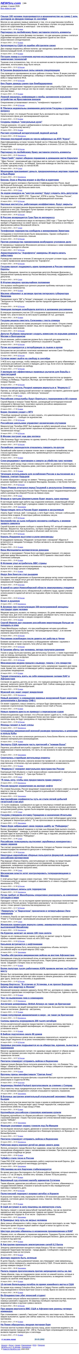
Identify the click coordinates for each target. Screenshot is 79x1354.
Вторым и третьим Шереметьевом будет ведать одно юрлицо (35, 498)
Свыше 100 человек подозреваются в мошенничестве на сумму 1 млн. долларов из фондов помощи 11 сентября (39, 17)
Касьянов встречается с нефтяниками (21, 944)
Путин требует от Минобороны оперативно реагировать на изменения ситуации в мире (39, 896)
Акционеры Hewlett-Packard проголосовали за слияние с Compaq (36, 1085)
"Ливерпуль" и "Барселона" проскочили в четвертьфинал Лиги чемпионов (35, 912)
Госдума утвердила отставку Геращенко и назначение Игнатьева (36, 815)
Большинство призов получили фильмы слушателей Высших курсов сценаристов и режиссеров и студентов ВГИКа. (39, 1078)
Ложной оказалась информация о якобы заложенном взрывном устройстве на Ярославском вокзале (36, 98)
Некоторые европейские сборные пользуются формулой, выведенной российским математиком (39, 856)
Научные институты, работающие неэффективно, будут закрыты (37, 204)
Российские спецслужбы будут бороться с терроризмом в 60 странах (39, 398)
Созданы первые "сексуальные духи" (21, 122)
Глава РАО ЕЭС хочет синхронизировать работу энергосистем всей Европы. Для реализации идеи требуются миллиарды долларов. (37, 1162)
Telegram (41, 1345)
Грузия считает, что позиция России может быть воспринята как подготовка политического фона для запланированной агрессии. (35, 115)
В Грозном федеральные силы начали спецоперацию (30, 70)
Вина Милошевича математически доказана (25, 550)
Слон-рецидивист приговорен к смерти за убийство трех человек (36, 460)
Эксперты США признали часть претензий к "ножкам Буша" (33, 744)
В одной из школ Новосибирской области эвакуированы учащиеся (37, 587)
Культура (21, 585)
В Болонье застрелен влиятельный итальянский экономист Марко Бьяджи (37, 1097)
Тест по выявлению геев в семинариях (22, 998)
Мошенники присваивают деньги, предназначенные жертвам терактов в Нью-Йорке (39, 172)
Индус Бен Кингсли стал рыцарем (19, 574)
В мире (20, 29)
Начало (4, 1345)
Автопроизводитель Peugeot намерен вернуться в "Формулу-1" (36, 387)
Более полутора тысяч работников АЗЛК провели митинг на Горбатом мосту (39, 969)
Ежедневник (26, 1345)
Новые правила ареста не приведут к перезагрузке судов (32, 711)
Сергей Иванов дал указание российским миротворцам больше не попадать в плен (37, 624)
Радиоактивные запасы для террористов (23, 889)
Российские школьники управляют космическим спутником (33, 423)
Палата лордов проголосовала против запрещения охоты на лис (36, 1271)
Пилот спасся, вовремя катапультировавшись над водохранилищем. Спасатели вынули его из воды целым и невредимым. (37, 567)
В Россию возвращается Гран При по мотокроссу (28, 217)
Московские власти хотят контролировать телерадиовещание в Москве (36, 874)
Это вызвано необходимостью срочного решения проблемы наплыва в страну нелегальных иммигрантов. (36, 287)
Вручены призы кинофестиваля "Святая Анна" (26, 1074)
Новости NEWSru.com (11, 1349)
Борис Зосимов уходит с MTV (17, 412)
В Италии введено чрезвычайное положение (25, 282)
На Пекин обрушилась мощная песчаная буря (26, 1324)
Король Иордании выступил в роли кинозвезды (27, 536)
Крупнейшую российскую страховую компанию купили (31, 1112)
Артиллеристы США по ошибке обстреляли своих (28, 45)
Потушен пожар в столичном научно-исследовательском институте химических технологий (38, 57)
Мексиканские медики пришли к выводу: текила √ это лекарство (36, 663)
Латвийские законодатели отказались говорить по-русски (32, 447)
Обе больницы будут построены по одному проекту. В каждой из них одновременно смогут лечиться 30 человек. (39, 440)
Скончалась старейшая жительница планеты (25, 758)
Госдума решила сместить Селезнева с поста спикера (30, 320)
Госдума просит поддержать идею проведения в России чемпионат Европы (38, 267)
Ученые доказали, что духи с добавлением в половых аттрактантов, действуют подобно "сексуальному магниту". (37, 126)
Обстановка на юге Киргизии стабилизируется (26, 1169)
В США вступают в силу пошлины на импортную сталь (31, 1207)
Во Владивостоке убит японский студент (23, 1295)
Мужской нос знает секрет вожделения (22, 692)
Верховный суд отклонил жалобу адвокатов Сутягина (30, 1180)
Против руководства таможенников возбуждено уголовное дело (36, 242)
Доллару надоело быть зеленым (19, 1258)
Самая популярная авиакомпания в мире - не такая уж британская (37, 1015)
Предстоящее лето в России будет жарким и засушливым (32, 510)
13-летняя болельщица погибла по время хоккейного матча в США (37, 1284)
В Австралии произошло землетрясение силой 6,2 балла (32, 1244)
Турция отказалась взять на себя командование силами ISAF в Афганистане (35, 677)
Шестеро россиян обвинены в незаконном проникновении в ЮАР (37, 1231)
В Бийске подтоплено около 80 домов (21, 1034)
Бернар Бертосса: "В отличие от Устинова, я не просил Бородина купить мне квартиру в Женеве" (37, 985)
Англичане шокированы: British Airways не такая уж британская (36, 1004)
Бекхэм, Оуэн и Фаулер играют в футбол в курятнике (30, 180)
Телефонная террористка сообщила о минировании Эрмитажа (35, 231)
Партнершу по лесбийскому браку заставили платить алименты (36, 32)
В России (21, 67)
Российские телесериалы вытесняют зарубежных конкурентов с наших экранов (36, 842)
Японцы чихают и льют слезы (17, 725)
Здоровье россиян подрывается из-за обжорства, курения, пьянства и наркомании (39, 1046)
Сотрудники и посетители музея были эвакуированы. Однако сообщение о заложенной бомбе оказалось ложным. (35, 235)
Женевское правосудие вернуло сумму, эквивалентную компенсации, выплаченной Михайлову (39, 925)
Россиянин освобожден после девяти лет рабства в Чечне (33, 638)
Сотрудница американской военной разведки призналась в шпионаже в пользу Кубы (39, 732)
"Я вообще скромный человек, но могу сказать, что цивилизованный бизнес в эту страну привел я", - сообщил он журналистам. (38, 416)
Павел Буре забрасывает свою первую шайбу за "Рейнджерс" (35, 826)
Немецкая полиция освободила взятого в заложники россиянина (36, 309)
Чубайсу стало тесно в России (17, 1158)
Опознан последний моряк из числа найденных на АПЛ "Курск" (35, 139)
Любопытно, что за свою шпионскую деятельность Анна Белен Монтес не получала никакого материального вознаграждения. (39, 737)
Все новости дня (8, 8)
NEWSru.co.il (6, 1347)
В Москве (16, 1347)
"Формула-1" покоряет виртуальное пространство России (32, 769)
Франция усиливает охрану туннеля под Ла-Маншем (29, 1125)
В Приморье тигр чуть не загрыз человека (24, 1220)
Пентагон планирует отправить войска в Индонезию (29, 1061)
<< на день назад (8, 1339)
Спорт (20, 168)
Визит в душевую (10, 601)
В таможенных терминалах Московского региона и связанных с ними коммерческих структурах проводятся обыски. (39, 246)
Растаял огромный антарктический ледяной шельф (29, 133)
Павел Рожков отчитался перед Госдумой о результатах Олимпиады (38, 487)
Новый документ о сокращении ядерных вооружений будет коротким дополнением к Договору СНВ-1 (39, 699)
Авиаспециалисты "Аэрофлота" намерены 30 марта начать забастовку (33, 254)
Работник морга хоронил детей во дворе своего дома (30, 1145)
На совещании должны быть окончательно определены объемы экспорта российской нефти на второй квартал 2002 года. (34, 948)
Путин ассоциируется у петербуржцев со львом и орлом (32, 347)
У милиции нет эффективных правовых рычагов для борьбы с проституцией (35, 373)
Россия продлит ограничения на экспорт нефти (27, 786)
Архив (17, 1345)
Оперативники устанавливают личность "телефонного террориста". (31, 102)
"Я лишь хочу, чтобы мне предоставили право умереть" (31, 780)
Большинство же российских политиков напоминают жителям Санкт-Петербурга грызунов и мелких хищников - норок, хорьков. (37, 351)
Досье (11, 1345)
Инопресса (22, 136)
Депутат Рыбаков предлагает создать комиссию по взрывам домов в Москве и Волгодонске (39, 335)
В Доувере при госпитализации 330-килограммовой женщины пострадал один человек (34, 608)
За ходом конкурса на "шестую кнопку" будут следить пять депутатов (39, 193)
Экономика (22, 507)
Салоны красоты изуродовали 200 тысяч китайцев (28, 1021)
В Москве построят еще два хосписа (20, 436)
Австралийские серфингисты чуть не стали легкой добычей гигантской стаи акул (34, 800)
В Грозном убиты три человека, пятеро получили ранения (32, 649)
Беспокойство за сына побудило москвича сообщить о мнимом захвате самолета (36, 522)
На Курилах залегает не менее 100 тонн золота (26, 933)
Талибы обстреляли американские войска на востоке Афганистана (37, 955)
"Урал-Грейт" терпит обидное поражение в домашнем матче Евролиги (39, 158)
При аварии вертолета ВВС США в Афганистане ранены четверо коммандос (36, 1310)
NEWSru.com (11, 3)
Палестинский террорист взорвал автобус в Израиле (30, 1193)
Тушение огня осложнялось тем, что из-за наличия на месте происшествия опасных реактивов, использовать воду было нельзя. (39, 63)
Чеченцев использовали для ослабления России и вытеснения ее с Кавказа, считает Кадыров (38, 475)
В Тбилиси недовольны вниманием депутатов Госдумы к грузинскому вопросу (39, 109)
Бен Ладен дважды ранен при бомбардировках (26, 83)
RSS (34, 1345)
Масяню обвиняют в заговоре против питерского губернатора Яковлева (35, 294)
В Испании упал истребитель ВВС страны (24, 563)
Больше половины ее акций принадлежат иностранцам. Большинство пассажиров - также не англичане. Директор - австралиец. (39, 1008)
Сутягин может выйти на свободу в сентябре (25, 358)
